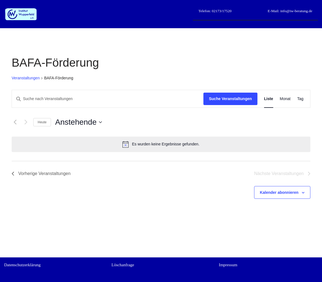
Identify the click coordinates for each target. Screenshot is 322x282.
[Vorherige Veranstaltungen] (15, 122)
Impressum (228, 265)
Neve (8, 276)
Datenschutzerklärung (22, 265)
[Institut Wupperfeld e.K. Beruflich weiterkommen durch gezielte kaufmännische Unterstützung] (20, 14)
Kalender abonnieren (279, 192)
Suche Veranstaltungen (230, 98)
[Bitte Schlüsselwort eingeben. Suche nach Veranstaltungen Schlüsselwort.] (107, 99)
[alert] (161, 144)
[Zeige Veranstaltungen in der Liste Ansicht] (268, 99)
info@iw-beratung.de (295, 11)
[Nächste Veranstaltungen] (25, 122)
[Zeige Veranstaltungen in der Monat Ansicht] (285, 99)
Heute (42, 122)
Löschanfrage (122, 265)
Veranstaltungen (26, 78)
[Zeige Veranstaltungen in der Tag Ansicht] (300, 99)
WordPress (51, 276)
